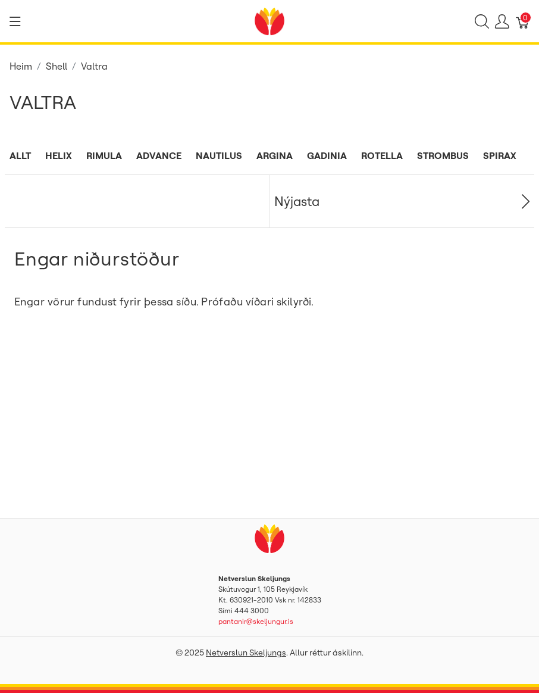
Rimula (104, 155)
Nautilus (219, 155)
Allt (20, 155)
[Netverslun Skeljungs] (269, 20)
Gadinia (327, 155)
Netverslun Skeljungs (246, 652)
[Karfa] (523, 21)
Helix (58, 155)
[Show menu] (15, 21)
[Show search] (482, 21)
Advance (158, 155)
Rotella (382, 155)
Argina (274, 155)
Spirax (499, 155)
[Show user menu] (502, 21)
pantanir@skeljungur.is (255, 621)
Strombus (443, 155)
